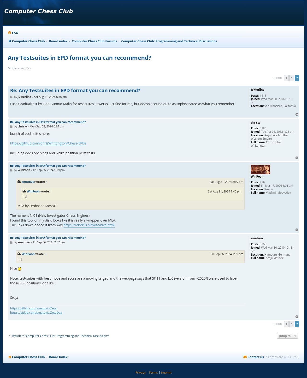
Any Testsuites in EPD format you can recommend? (79, 57)
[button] (286, 78)
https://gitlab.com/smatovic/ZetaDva (36, 312)
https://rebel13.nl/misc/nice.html (89, 225)
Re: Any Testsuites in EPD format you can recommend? (75, 90)
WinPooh (33, 191)
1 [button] (292, 78)
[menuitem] (13, 32)
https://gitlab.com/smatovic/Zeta (33, 308)
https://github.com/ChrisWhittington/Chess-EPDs (48, 143)
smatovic (28, 182)
